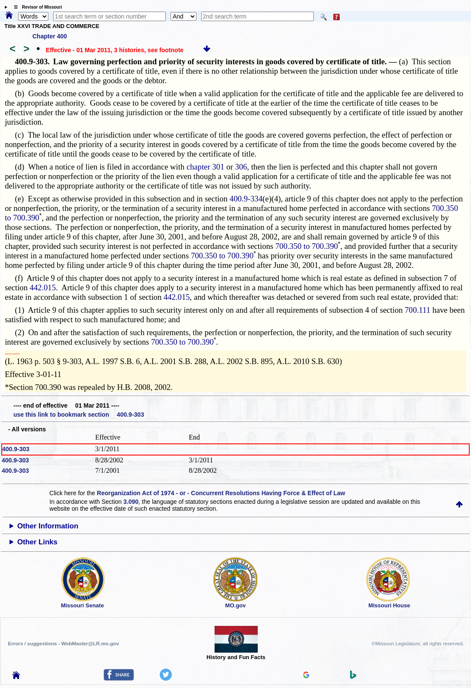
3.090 (131, 501)
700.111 (417, 309)
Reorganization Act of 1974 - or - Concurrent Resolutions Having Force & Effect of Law (221, 493)
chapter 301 (205, 166)
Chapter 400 (49, 36)
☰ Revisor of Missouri (35, 7)
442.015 (43, 287)
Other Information (48, 526)
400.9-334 (246, 198)
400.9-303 (15, 449)
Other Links (37, 542)
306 (241, 166)
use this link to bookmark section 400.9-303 (78, 414)
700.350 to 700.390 (306, 246)
